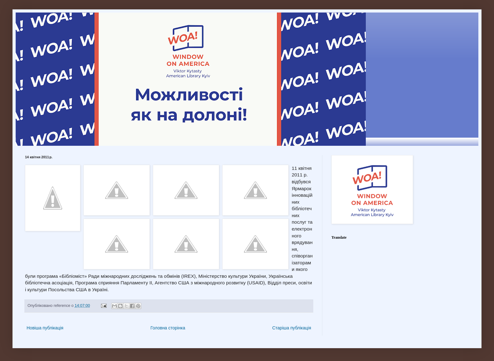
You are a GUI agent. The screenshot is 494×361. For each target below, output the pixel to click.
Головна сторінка (167, 327)
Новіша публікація (45, 327)
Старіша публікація (291, 327)
